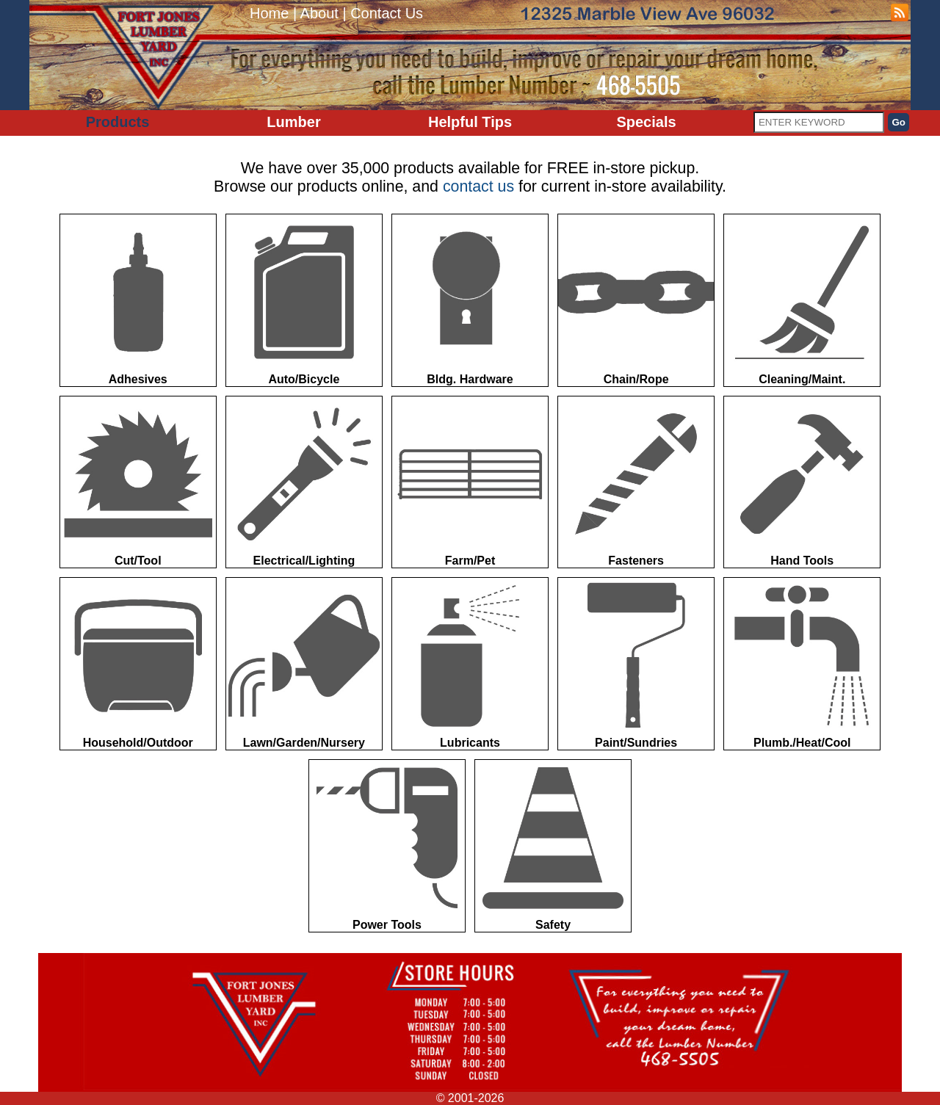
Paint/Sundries (636, 663)
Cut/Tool (138, 482)
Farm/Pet (470, 482)
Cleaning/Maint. (802, 299)
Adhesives (138, 299)
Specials (646, 122)
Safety (553, 845)
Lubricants (470, 663)
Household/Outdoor (138, 663)
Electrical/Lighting (304, 482)
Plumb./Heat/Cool (802, 663)
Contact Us (386, 13)
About (319, 13)
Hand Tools (802, 482)
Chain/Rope (636, 299)
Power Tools (387, 845)
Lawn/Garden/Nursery (304, 663)
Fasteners (636, 482)
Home (269, 13)
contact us (478, 186)
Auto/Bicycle (304, 299)
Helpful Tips (470, 122)
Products (118, 122)
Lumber (293, 122)
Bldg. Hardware (470, 299)
